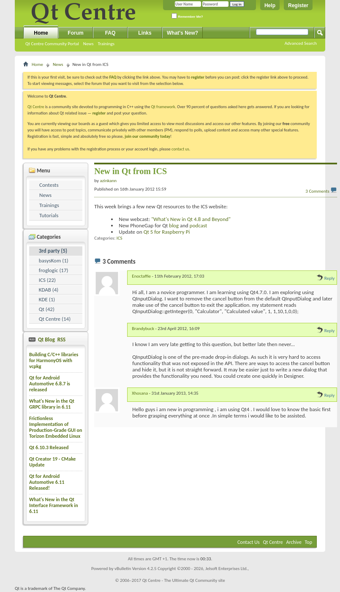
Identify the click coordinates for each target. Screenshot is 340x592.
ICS (119, 238)
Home (41, 33)
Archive (294, 542)
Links (144, 33)
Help (269, 5)
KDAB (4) (49, 289)
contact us (180, 149)
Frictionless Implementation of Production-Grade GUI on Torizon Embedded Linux (55, 427)
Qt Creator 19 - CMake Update (52, 462)
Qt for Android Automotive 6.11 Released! (46, 482)
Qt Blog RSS (51, 339)
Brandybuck (143, 328)
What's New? (182, 33)
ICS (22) (47, 280)
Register (298, 5)
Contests (49, 185)
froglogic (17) (53, 270)
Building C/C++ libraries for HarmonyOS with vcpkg (53, 360)
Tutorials (48, 215)
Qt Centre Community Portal (52, 43)
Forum (75, 33)
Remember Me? (187, 16)
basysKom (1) (53, 260)
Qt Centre (35, 106)
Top (308, 542)
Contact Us (248, 542)
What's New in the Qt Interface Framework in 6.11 (53, 505)
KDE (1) (47, 299)
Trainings (106, 43)
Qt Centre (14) (55, 319)
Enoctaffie (141, 276)
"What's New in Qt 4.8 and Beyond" (191, 219)
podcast (198, 225)
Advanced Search (301, 43)
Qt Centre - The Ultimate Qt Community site (183, 580)
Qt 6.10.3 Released (48, 447)
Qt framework (163, 106)
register (99, 113)
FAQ (110, 33)
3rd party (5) (53, 251)
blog (174, 225)
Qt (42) (46, 309)
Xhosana (140, 393)
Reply (325, 278)
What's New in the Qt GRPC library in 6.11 (51, 404)
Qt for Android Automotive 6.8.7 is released (49, 384)
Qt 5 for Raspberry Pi (167, 232)
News (88, 43)
